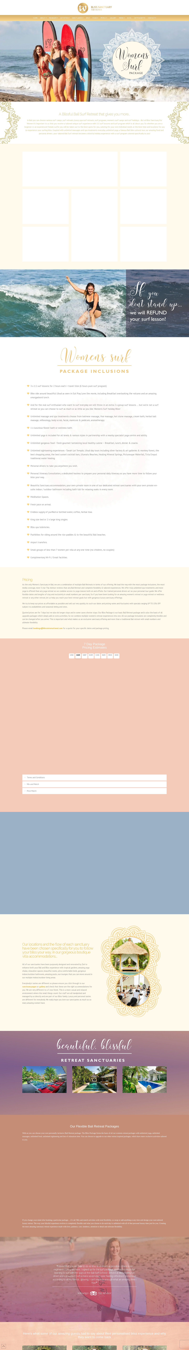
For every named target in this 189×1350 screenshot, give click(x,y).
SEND (129, 1199)
